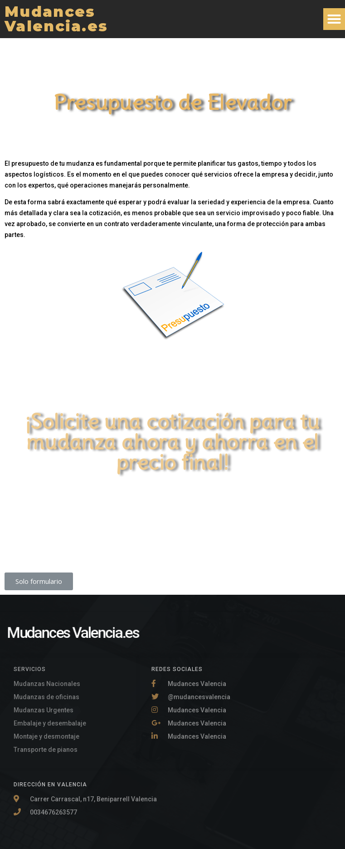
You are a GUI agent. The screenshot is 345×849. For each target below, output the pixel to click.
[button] (334, 19)
